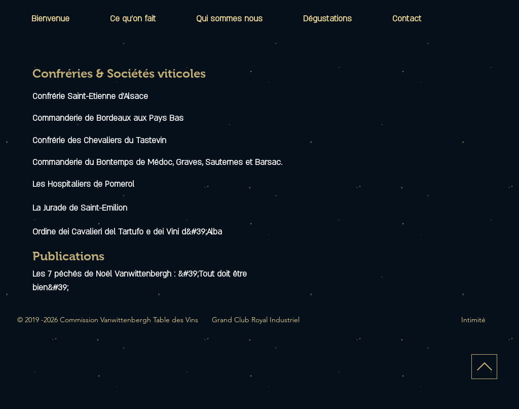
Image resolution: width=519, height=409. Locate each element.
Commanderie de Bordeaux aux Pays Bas (107, 118)
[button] (327, 18)
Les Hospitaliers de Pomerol (83, 184)
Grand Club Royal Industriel (256, 319)
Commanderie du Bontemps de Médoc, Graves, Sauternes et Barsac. (157, 162)
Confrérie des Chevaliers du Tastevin (99, 140)
